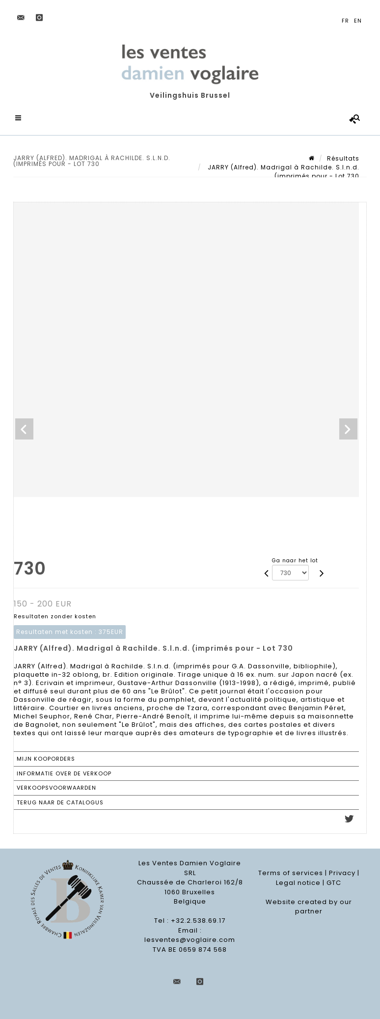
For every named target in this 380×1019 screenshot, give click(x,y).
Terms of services (290, 873)
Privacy (342, 873)
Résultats (343, 158)
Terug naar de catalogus (60, 802)
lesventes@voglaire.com (189, 940)
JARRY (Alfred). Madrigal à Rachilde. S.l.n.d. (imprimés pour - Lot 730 (282, 171)
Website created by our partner (309, 906)
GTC (333, 882)
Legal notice (298, 882)
